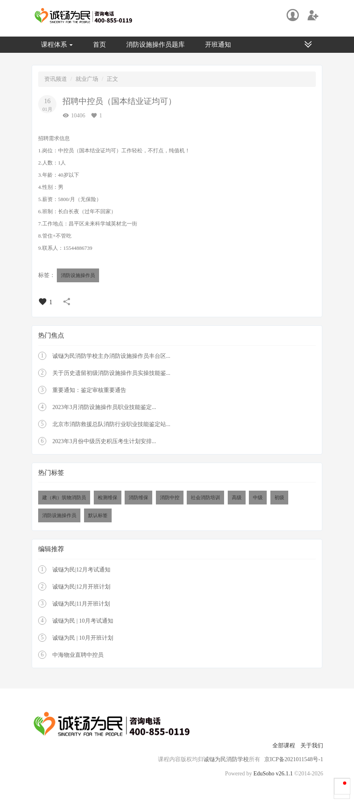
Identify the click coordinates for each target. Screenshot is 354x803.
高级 (237, 497)
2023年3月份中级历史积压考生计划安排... (104, 441)
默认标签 (98, 515)
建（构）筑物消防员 (64, 497)
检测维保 (107, 497)
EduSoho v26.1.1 (273, 774)
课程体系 (57, 44)
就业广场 (87, 79)
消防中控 (169, 497)
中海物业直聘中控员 (78, 655)
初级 (279, 497)
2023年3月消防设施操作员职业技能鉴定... (104, 407)
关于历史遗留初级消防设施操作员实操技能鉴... (111, 373)
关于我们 (311, 745)
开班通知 (218, 44)
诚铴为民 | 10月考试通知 (82, 621)
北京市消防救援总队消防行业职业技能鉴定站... (111, 424)
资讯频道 (55, 79)
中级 (258, 497)
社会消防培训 (205, 497)
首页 (99, 44)
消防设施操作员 (78, 275)
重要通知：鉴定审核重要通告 (89, 390)
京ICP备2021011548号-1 (293, 759)
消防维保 (138, 497)
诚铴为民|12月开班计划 (81, 587)
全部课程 (283, 745)
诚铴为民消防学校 (226, 759)
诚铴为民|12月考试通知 (81, 570)
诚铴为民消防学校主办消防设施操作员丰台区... (111, 356)
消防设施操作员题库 (155, 44)
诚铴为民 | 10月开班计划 (82, 638)
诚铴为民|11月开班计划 (81, 604)
